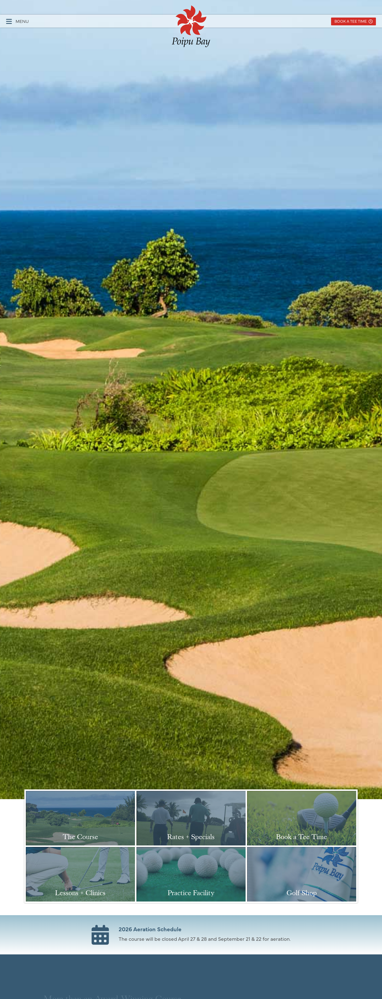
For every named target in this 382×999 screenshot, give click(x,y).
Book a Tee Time (353, 21)
